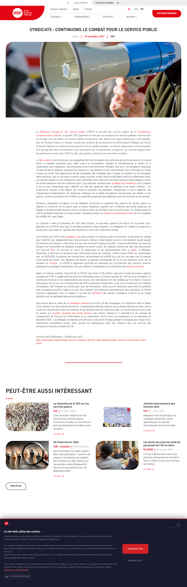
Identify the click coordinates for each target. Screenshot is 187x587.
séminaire (97, 293)
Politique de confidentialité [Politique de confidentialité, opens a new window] (16, 570)
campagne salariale (79, 303)
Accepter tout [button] (135, 548)
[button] (129, 9)
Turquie (53, 263)
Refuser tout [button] (135, 560)
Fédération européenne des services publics (63, 131)
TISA (52, 250)
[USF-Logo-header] (22, 13)
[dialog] (93, 553)
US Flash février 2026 (66, 442)
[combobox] (173, 525)
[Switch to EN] (136, 9)
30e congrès (45, 160)
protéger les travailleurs (124, 183)
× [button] (178, 525)
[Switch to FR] (142, 9)
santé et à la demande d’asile (118, 213)
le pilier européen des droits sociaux (72, 313)
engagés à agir (73, 237)
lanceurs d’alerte (135, 267)
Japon (134, 250)
